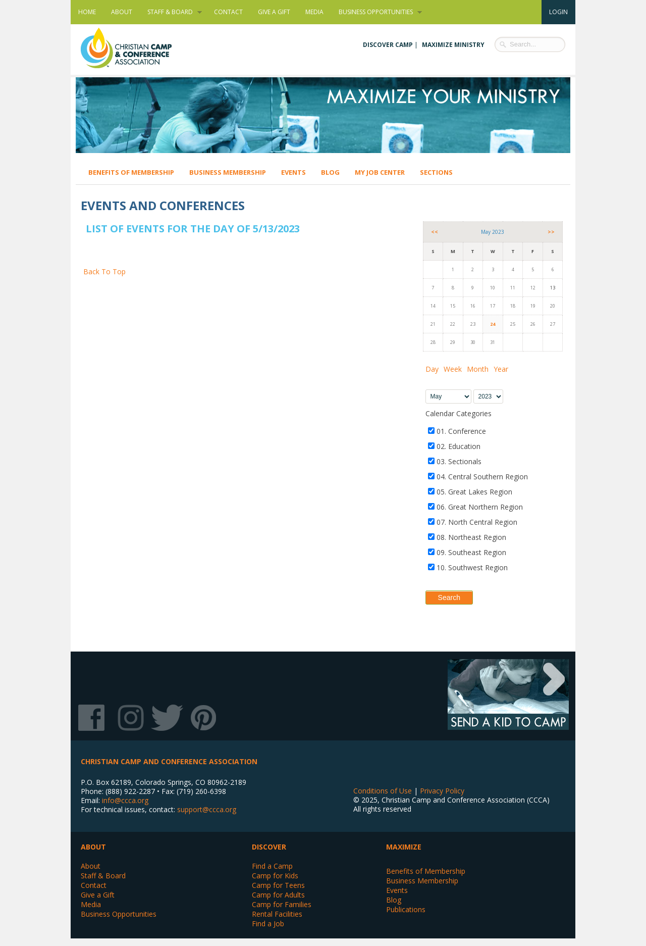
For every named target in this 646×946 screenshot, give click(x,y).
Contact (228, 12)
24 (492, 324)
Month (478, 369)
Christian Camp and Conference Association (136, 48)
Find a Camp (272, 866)
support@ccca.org (206, 809)
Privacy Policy (442, 790)
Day (432, 369)
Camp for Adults (278, 895)
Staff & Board (171, 12)
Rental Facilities (277, 914)
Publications (405, 909)
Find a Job (268, 923)
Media (314, 12)
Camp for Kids (275, 875)
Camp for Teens (278, 885)
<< (434, 231)
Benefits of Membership (131, 172)
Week (453, 369)
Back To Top (104, 271)
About (121, 12)
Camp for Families (281, 904)
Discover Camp (388, 44)
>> (551, 231)
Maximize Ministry (453, 44)
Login (558, 12)
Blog (330, 172)
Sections (436, 172)
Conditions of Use (382, 790)
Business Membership (227, 172)
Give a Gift (274, 12)
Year (501, 369)
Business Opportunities (376, 12)
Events (293, 172)
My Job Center (380, 172)
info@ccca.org (125, 800)
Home (87, 12)
